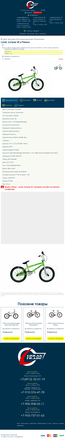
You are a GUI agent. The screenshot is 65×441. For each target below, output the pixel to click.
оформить (37, 12)
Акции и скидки (58, 423)
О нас (49, 423)
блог (37, 33)
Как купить (30, 33)
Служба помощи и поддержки (12, 436)
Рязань (33, 10)
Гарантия (23, 33)
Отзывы (60, 59)
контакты (43, 33)
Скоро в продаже (11, 338)
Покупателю (41, 423)
